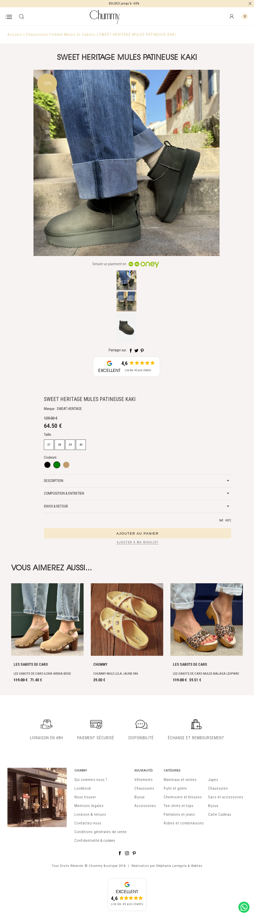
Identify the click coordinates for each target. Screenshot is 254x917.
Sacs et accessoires (225, 797)
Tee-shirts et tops (178, 806)
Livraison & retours (90, 814)
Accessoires (145, 806)
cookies (109, 840)
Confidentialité (86, 840)
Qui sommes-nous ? (90, 779)
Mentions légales (89, 806)
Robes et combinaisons (184, 823)
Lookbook (82, 788)
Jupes (213, 779)
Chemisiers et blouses (183, 797)
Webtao (196, 866)
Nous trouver (85, 797)
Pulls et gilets (175, 788)
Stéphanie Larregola (171, 866)
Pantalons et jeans (179, 814)
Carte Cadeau (219, 814)
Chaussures (144, 788)
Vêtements (143, 779)
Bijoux (139, 797)
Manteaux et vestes (180, 779)
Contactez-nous (87, 823)
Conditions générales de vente (100, 832)
